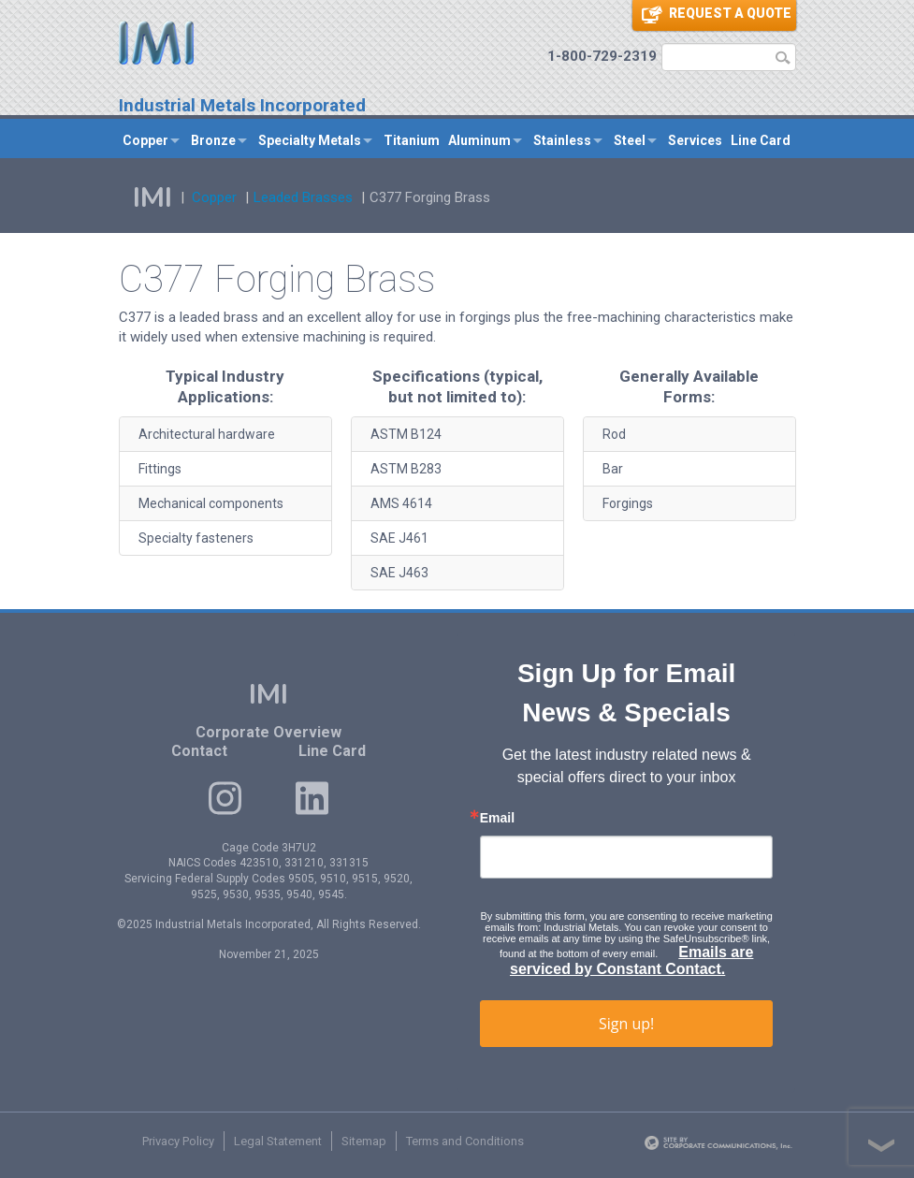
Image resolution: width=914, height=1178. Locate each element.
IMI (152, 198)
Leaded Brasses (303, 197)
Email (497, 817)
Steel (630, 140)
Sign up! (626, 1023)
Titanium (412, 140)
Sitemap (363, 1141)
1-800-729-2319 (602, 56)
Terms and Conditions (465, 1141)
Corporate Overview (268, 732)
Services (695, 140)
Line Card (761, 140)
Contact (199, 751)
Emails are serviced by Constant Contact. (631, 960)
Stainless (562, 140)
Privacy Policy (178, 1141)
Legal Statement (278, 1141)
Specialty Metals (309, 140)
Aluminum (479, 140)
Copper (145, 140)
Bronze (213, 140)
